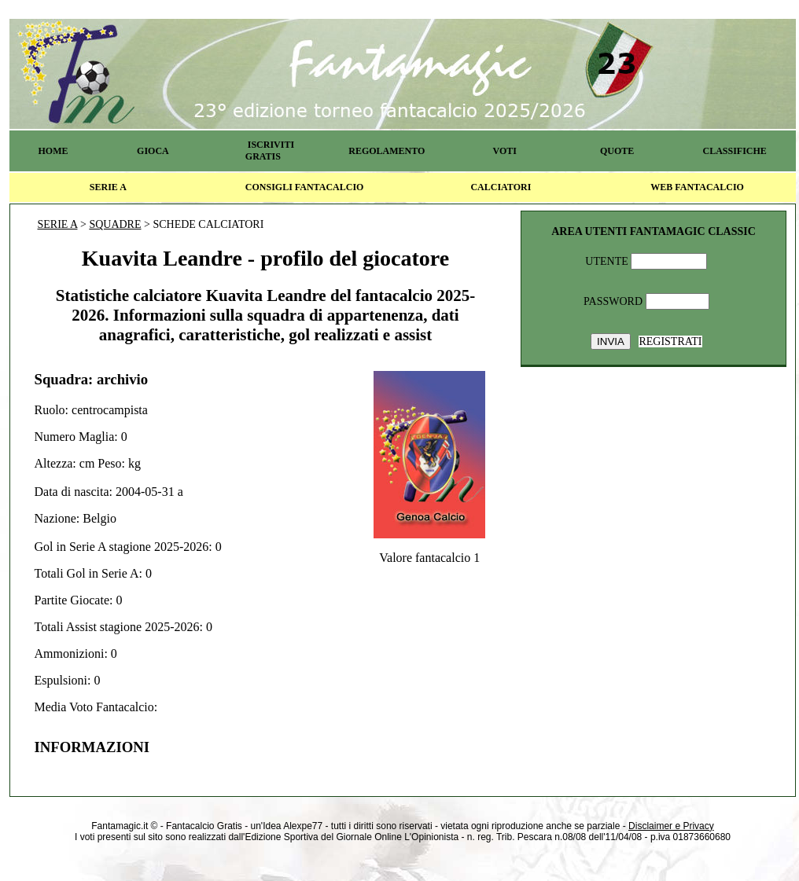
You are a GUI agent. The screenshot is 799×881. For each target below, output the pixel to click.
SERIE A (108, 187)
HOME (53, 150)
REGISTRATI (670, 341)
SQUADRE (115, 224)
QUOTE (617, 150)
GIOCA (153, 150)
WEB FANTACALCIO (697, 187)
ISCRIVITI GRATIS (269, 150)
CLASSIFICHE (735, 150)
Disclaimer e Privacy (671, 825)
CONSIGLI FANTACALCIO (304, 187)
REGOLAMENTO (386, 150)
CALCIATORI (500, 187)
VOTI (505, 150)
